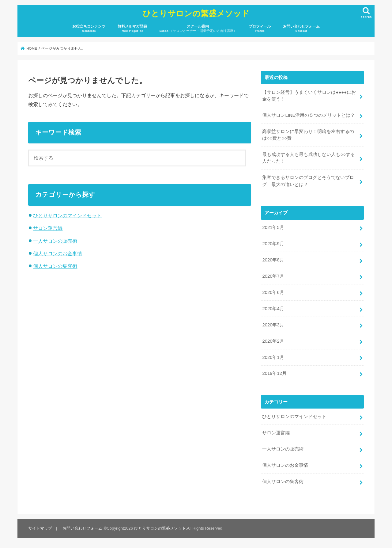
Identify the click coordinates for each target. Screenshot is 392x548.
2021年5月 (273, 227)
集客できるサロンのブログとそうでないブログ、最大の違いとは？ (308, 181)
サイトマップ (40, 528)
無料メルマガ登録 (132, 28)
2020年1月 (273, 357)
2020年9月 (273, 243)
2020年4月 (273, 308)
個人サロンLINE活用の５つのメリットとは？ (308, 115)
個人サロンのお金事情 (57, 253)
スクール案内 (198, 28)
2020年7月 (273, 276)
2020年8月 (273, 259)
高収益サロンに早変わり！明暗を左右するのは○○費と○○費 (308, 135)
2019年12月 (274, 373)
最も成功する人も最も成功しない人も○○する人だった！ (308, 158)
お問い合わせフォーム (301, 28)
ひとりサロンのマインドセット (67, 215)
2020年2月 (273, 341)
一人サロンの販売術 (55, 241)
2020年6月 (273, 292)
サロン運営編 (47, 228)
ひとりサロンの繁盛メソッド (196, 13)
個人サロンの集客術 (55, 266)
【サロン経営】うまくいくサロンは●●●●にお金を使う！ (309, 95)
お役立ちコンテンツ (88, 28)
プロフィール (260, 28)
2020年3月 (273, 324)
